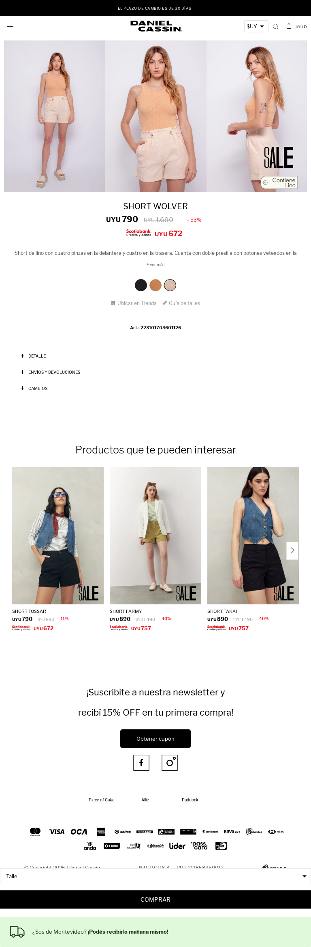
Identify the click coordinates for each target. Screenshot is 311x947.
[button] (275, 26)
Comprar (155, 899)
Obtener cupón (155, 738)
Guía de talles (184, 303)
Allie (145, 799)
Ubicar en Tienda (137, 303)
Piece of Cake (102, 799)
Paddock (190, 799)
